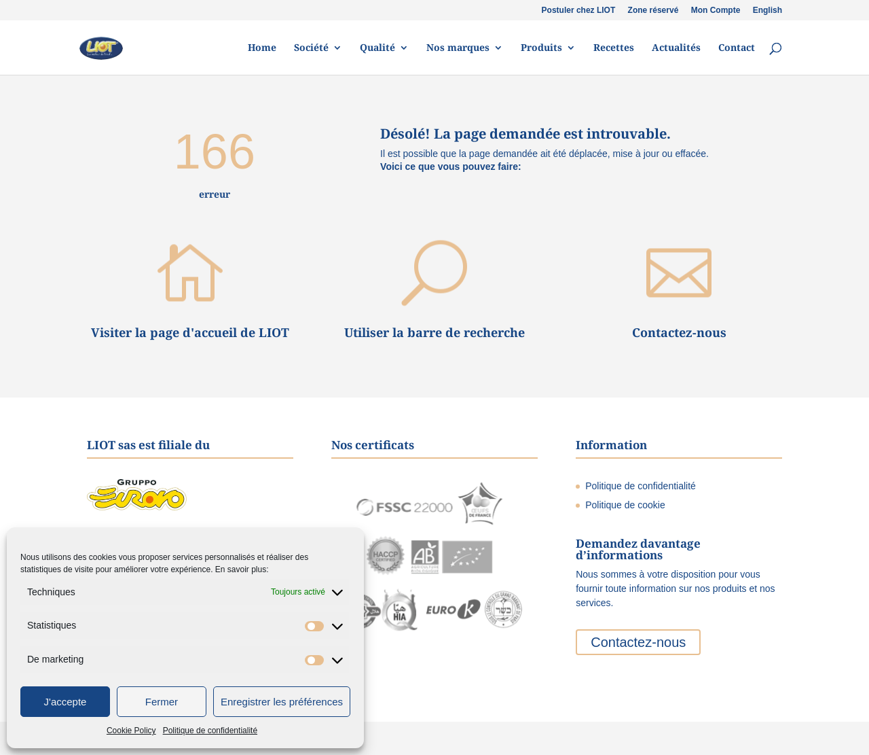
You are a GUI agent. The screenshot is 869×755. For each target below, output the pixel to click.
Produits (541, 48)
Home (262, 48)
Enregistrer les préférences (282, 701)
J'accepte (65, 701)
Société (311, 48)
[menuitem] (767, 13)
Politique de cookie (625, 504)
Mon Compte (716, 10)
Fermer (161, 701)
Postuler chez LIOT (579, 10)
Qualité (377, 48)
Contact (736, 48)
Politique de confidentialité (210, 730)
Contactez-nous (679, 332)
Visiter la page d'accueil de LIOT (190, 332)
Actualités (676, 48)
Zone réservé (653, 10)
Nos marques (457, 48)
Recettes (613, 48)
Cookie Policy (131, 730)
